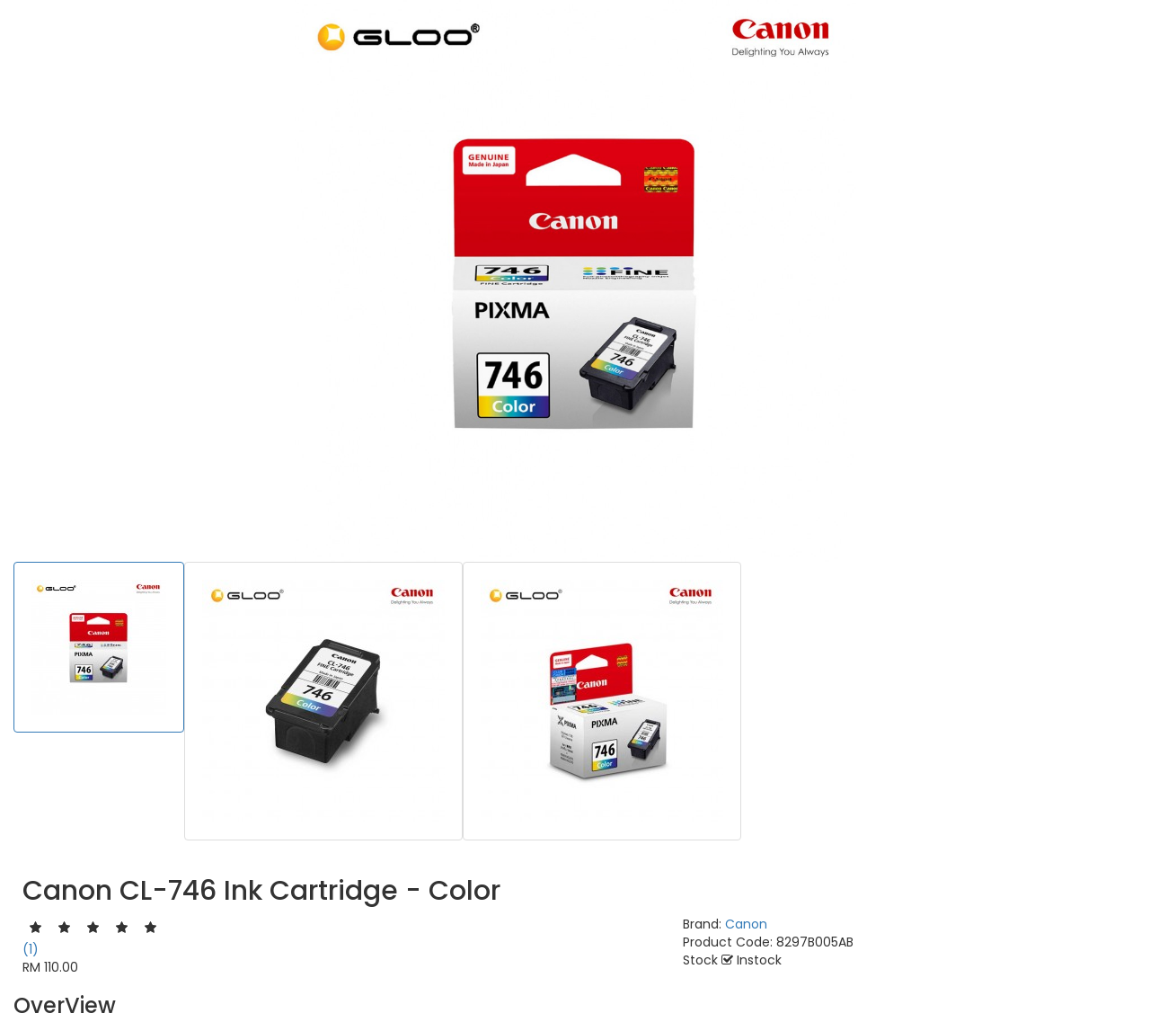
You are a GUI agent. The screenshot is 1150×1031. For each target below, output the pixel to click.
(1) (30, 949)
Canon (746, 924)
